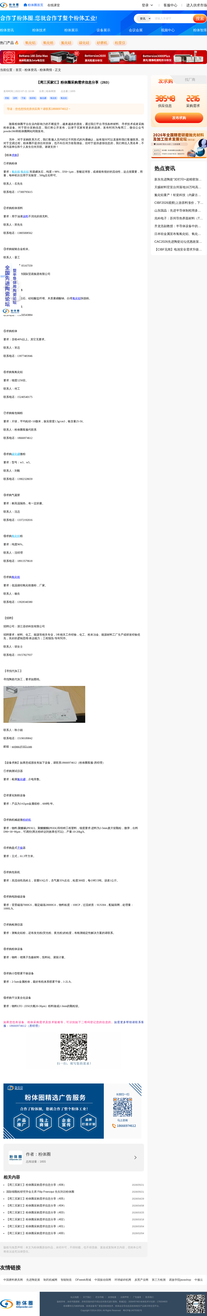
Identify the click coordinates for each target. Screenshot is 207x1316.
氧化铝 (30, 43)
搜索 (200, 18)
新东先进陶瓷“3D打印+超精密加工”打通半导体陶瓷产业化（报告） (179, 179)
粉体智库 (200, 30)
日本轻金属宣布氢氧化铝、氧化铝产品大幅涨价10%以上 (179, 234)
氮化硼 (21, 779)
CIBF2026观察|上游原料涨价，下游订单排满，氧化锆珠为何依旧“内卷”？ (179, 202)
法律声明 (124, 1297)
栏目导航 (100, 1297)
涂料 (25, 216)
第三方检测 (159, 1279)
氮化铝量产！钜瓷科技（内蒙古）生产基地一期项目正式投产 (179, 195)
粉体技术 (39, 30)
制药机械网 (50, 1279)
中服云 (199, 1279)
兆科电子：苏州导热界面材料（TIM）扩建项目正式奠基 (179, 218)
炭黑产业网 (141, 1279)
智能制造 (66, 1279)
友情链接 (112, 1297)
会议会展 (136, 30)
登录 (145, 5)
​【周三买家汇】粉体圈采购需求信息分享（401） (36, 1226)
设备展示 (103, 30)
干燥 (20, 847)
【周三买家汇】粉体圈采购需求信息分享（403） (36, 1212)
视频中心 (168, 30)
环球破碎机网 (123, 1279)
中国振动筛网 (103, 1279)
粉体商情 (46, 70)
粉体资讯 (7, 30)
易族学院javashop (180, 1279)
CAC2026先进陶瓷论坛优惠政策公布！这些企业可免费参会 (179, 241)
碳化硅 (84, 43)
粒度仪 (120, 43)
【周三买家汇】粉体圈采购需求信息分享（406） (36, 1184)
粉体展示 (71, 30)
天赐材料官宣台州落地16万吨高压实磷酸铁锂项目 (179, 187)
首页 (19, 70)
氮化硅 (66, 43)
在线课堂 (53, 5)
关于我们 (87, 1297)
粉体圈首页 (33, 5)
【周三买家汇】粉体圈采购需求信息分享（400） (36, 1233)
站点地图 (75, 1297)
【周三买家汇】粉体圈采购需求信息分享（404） (36, 1205)
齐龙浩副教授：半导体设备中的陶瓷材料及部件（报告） (179, 226)
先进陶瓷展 (33, 1279)
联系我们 (149, 1297)
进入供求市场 (196, 5)
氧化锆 (48, 43)
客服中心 (170, 5)
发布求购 (179, 118)
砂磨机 (102, 43)
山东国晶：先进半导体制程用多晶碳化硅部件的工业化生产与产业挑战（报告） (179, 210)
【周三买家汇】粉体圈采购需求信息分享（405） (36, 1198)
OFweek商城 (83, 1279)
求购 (14, 155)
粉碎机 (27, 819)
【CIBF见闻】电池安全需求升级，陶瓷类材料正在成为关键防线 (179, 249)
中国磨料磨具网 (13, 1279)
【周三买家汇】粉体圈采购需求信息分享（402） (36, 1219)
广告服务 (137, 1297)
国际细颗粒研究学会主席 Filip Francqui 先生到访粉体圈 (40, 1191)
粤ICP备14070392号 (132, 1310)
